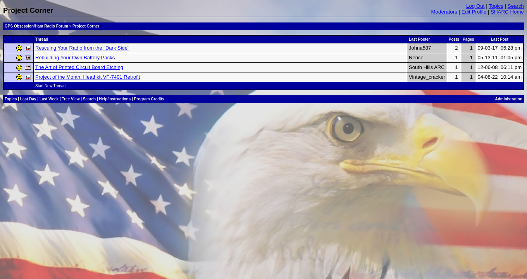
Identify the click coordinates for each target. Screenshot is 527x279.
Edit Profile (474, 12)
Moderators (444, 12)
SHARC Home (507, 12)
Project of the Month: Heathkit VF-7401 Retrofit (87, 77)
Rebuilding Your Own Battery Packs (75, 57)
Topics (496, 6)
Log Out (475, 6)
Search (516, 6)
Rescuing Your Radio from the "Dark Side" (82, 48)
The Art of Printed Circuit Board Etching (79, 67)
